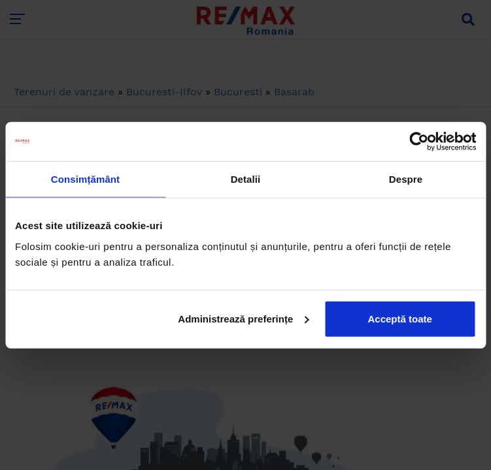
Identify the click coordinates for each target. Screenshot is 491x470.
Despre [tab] (405, 179)
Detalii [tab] (246, 179)
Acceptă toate (399, 318)
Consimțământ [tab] (85, 179)
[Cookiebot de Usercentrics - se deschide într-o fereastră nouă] (419, 141)
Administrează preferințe (243, 318)
